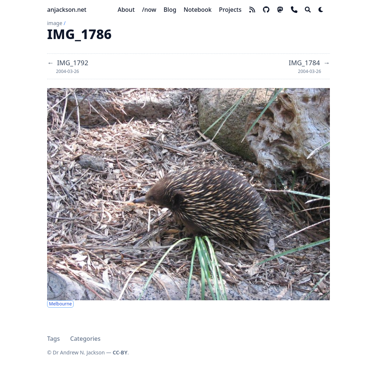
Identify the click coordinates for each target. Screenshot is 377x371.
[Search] (308, 10)
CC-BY (120, 352)
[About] (125, 9)
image (54, 23)
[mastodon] (280, 9)
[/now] (149, 9)
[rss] (252, 9)
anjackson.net (67, 10)
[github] (266, 9)
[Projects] (230, 9)
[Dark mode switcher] (321, 10)
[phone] (294, 9)
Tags (53, 339)
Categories (85, 339)
